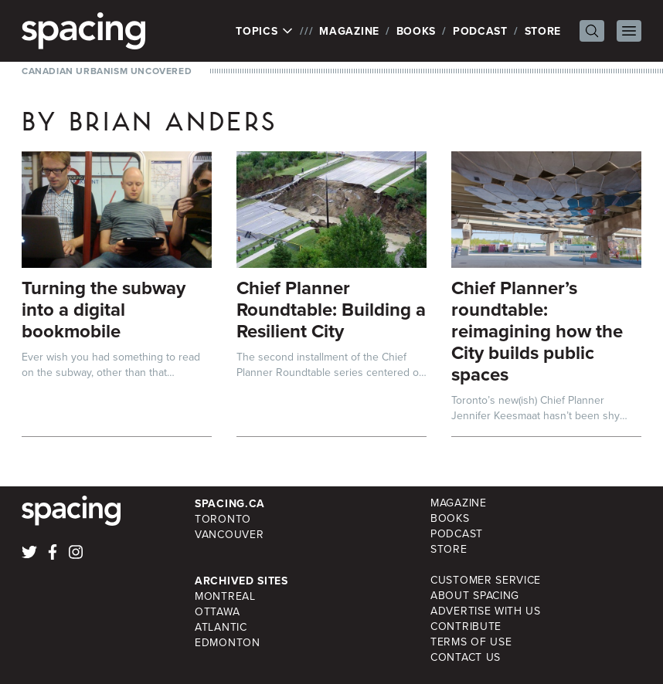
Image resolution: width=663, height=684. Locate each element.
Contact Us (465, 657)
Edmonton (227, 643)
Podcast (480, 31)
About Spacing (474, 595)
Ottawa (217, 612)
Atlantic (221, 627)
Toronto (223, 519)
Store (543, 31)
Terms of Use (471, 642)
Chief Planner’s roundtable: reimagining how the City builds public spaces (537, 331)
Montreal (225, 596)
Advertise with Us (485, 611)
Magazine (349, 31)
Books (416, 31)
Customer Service (485, 580)
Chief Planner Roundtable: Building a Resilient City (331, 309)
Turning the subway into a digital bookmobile (103, 309)
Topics (265, 31)
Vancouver (229, 535)
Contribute (466, 626)
